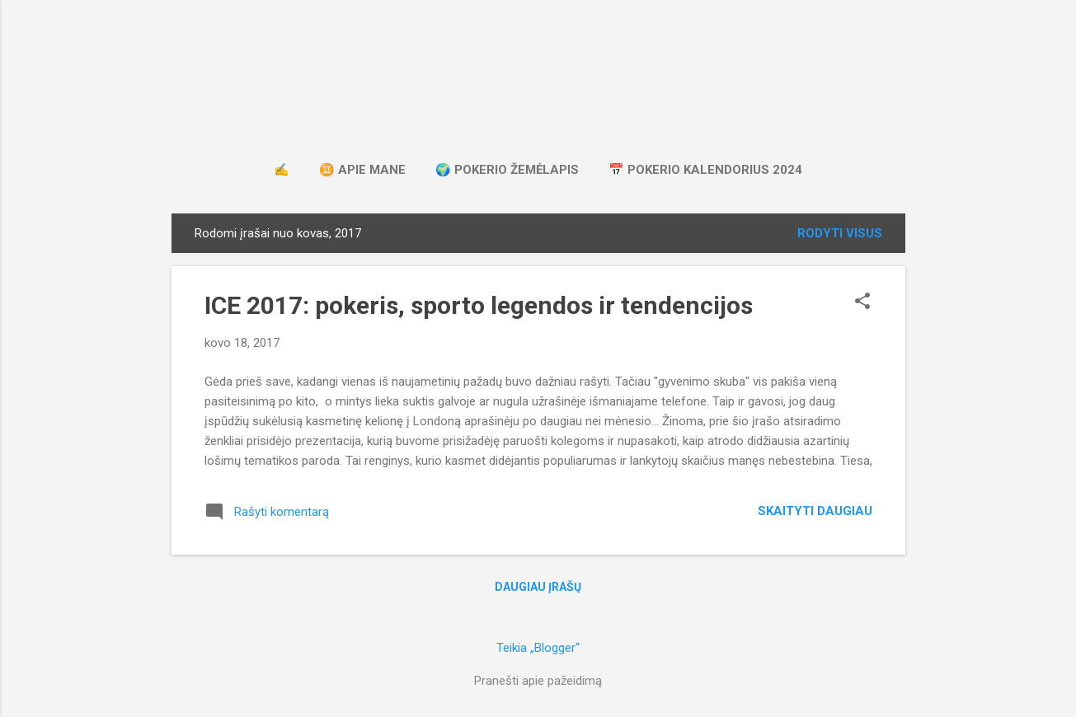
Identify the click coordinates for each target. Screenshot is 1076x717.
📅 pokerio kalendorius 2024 (705, 169)
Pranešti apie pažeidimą (538, 680)
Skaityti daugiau (815, 511)
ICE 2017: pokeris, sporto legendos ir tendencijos (478, 305)
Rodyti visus (839, 233)
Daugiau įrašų (538, 586)
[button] (862, 302)
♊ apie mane (362, 169)
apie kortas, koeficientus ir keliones (538, 98)
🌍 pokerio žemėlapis (507, 169)
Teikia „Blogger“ (538, 647)
